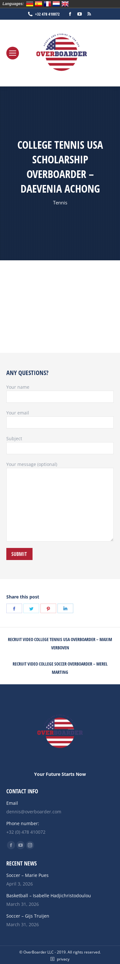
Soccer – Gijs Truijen (27, 916)
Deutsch (29, 4)
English (65, 4)
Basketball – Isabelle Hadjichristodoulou (48, 895)
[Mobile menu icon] (12, 53)
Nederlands (56, 4)
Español (38, 4)
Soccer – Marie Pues (27, 875)
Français (47, 4)
